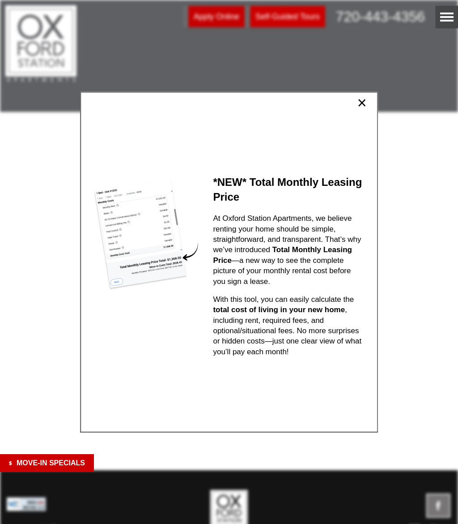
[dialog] (229, 262)
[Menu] (447, 17)
